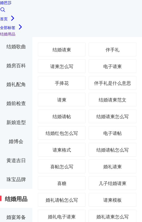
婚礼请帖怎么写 (62, 200)
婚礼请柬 (112, 166)
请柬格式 (62, 150)
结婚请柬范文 (112, 100)
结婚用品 (16, 199)
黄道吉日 (16, 160)
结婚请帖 (62, 116)
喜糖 (61, 183)
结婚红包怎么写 (62, 133)
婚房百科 (16, 65)
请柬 (61, 100)
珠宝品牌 (16, 179)
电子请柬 (112, 66)
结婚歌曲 (16, 46)
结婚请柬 (62, 49)
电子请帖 (112, 133)
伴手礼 (112, 49)
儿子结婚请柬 (112, 183)
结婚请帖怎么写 (112, 150)
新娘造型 (16, 122)
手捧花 (62, 83)
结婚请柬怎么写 (112, 116)
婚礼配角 (16, 84)
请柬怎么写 (61, 66)
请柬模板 (112, 200)
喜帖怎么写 (61, 166)
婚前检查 (16, 103)
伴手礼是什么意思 (112, 83)
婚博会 (16, 141)
